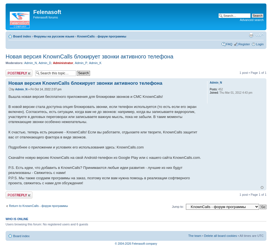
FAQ (229, 44)
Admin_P (81, 63)
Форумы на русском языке (54, 36)
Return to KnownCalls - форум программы (38, 205)
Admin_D (45, 63)
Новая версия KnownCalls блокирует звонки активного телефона (89, 56)
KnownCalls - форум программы (101, 36)
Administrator (63, 63)
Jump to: (178, 206)
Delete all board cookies (220, 235)
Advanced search (252, 20)
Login (260, 44)
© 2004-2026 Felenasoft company (136, 243)
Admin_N (30, 63)
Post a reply (19, 73)
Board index (22, 36)
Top (262, 187)
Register (244, 44)
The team (194, 235)
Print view (251, 35)
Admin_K (95, 63)
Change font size (260, 35)
